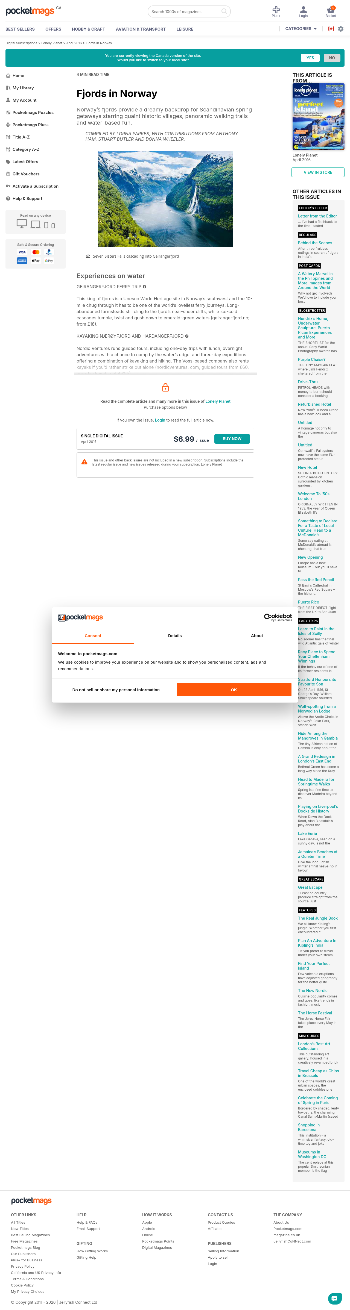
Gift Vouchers (22, 173)
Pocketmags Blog (25, 1247)
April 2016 (74, 43)
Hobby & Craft (88, 29)
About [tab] (257, 635)
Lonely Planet (51, 43)
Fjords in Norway (99, 43)
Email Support (88, 1228)
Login (160, 420)
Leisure (185, 29)
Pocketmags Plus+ (27, 124)
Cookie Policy (22, 1285)
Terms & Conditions (27, 1279)
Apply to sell (218, 1257)
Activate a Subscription (32, 186)
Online (147, 1235)
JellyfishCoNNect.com (292, 1241)
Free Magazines (24, 1241)
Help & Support (23, 198)
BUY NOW (232, 438)
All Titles (18, 1222)
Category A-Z (22, 149)
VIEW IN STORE (318, 172)
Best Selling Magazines (30, 1235)
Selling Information (223, 1251)
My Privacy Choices (27, 1291)
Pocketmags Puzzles (29, 112)
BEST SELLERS (20, 29)
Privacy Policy (22, 1266)
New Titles (20, 1228)
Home (14, 75)
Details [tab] (175, 635)
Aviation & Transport (141, 29)
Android (148, 1228)
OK (234, 689)
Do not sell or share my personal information (116, 689)
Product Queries (221, 1222)
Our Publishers (23, 1254)
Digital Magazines (157, 1247)
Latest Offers (21, 161)
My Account (21, 100)
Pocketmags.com (287, 1228)
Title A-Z (17, 137)
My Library (19, 87)
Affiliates (215, 1228)
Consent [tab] (93, 635)
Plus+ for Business (26, 1260)
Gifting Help (86, 1257)
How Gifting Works (92, 1251)
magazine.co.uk (286, 1235)
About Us (281, 1222)
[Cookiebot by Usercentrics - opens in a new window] (268, 618)
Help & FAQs (87, 1222)
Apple (147, 1222)
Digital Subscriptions (21, 43)
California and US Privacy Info (36, 1272)
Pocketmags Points (158, 1241)
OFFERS (53, 29)
